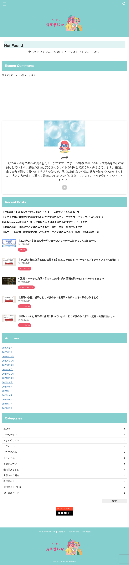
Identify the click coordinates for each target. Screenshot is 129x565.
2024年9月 (7, 383)
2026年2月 (7, 349)
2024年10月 (8, 379)
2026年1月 (7, 353)
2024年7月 (7, 392)
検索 (114, 501)
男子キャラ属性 (11, 476)
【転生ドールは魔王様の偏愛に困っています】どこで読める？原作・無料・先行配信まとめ (53, 233)
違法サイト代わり (12, 488)
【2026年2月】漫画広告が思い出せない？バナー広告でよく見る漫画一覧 (43, 212)
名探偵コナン (10, 464)
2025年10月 (8, 366)
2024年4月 (7, 405)
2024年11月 (8, 374)
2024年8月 (7, 387)
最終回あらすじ (11, 470)
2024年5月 (7, 400)
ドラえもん (9, 459)
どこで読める (10, 453)
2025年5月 (7, 370)
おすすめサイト (11, 441)
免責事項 (62, 531)
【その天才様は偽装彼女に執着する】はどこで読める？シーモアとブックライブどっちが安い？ (56, 217)
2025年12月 (8, 357)
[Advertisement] (63, 99)
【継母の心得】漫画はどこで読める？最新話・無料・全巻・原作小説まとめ (44, 227)
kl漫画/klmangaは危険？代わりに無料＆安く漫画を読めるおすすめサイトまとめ (47, 222)
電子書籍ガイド (11, 494)
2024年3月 (7, 409)
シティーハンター (12, 447)
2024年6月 (7, 396)
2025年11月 (8, 362)
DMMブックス (10, 435)
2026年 (7, 429)
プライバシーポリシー (46, 531)
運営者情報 (86, 531)
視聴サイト (9, 482)
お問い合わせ (74, 531)
